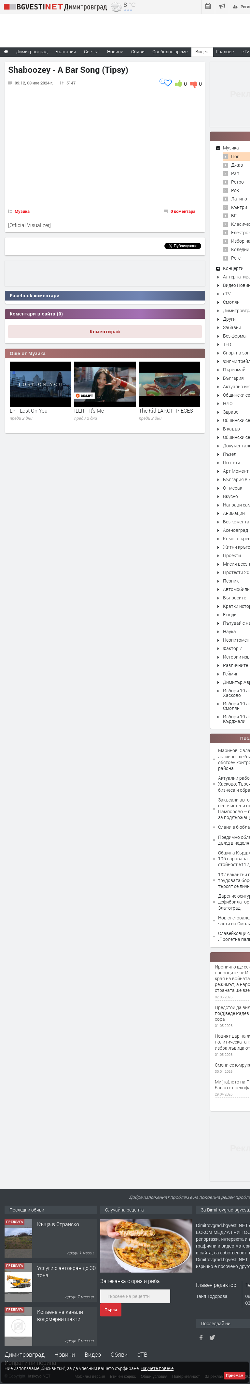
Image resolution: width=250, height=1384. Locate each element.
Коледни (240, 249)
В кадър (231, 429)
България (233, 378)
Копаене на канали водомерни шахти (60, 1315)
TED (227, 344)
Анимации (234, 513)
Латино (239, 199)
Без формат (235, 336)
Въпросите (234, 598)
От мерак (232, 488)
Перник (231, 581)
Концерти (233, 268)
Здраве (230, 412)
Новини (115, 51)
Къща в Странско (58, 1224)
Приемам (234, 1375)
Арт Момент (236, 471)
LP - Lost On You (29, 410)
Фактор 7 (232, 648)
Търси (111, 1310)
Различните (235, 665)
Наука (229, 631)
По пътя (231, 462)
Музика (22, 211)
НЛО (227, 403)
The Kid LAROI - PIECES (166, 410)
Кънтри (239, 207)
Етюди (230, 614)
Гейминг (232, 674)
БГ (234, 215)
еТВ (142, 1354)
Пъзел (229, 454)
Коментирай (105, 331)
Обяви (119, 1354)
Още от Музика (28, 353)
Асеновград (235, 530)
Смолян (231, 302)
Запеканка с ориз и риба (130, 1280)
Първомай (234, 369)
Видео (93, 1354)
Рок (235, 190)
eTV (227, 293)
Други (229, 319)
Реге (236, 258)
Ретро (237, 182)
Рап (235, 173)
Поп (235, 156)
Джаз (237, 165)
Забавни (232, 327)
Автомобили (236, 589)
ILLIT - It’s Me (89, 410)
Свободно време (170, 51)
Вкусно (230, 496)
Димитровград (25, 1354)
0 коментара (183, 211)
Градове (225, 51)
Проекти (232, 555)
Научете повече (157, 1368)
